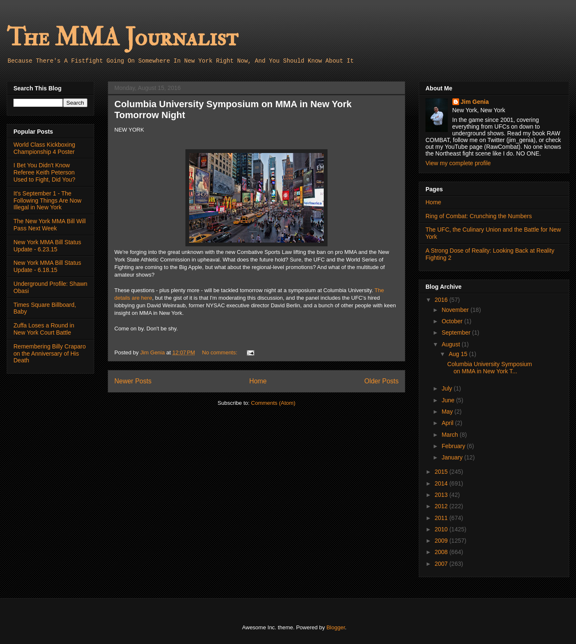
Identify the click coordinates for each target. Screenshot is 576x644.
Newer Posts (132, 381)
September (456, 332)
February (454, 446)
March (450, 434)
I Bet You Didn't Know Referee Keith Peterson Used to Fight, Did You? (44, 172)
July (447, 388)
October (452, 321)
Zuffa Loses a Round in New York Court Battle (43, 329)
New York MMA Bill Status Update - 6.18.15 (47, 266)
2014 (442, 483)
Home (258, 381)
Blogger (335, 627)
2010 (442, 529)
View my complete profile (458, 163)
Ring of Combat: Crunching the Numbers (478, 216)
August (451, 344)
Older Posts (382, 381)
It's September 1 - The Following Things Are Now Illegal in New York (47, 200)
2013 (442, 494)
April (448, 423)
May (447, 411)
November (455, 309)
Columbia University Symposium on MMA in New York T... (489, 368)
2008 (442, 552)
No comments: (220, 352)
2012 (442, 506)
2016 (442, 299)
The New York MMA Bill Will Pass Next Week (49, 225)
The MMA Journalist (122, 37)
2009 (442, 540)
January (452, 457)
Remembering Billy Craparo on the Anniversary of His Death (49, 353)
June (448, 400)
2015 (442, 471)
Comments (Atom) (273, 403)
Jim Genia (475, 101)
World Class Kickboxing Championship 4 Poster (44, 148)
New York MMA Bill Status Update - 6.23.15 (47, 246)
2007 (442, 563)
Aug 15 (459, 354)
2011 (442, 518)
